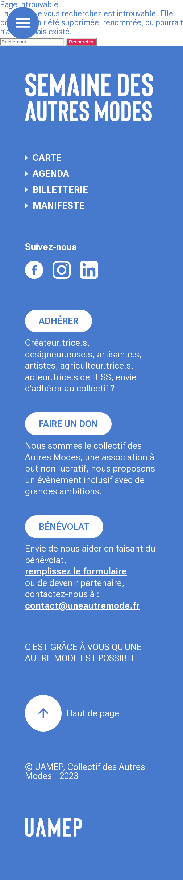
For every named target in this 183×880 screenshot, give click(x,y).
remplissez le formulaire (76, 571)
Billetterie (56, 189)
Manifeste (54, 205)
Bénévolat (64, 526)
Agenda (47, 173)
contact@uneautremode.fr (82, 605)
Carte (43, 157)
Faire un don (68, 424)
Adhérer (58, 321)
